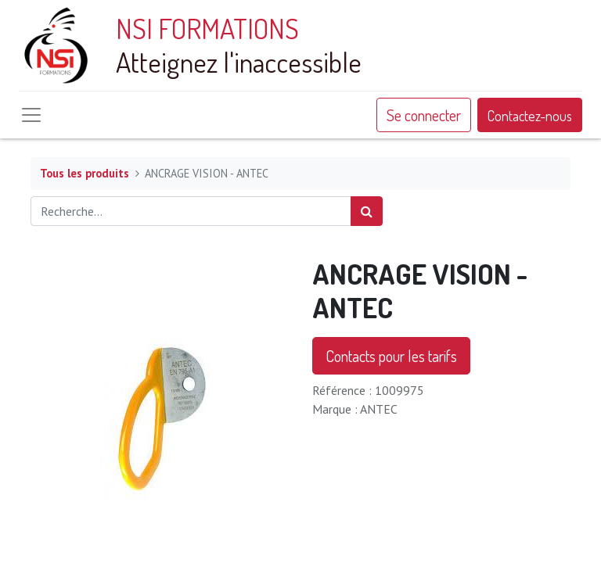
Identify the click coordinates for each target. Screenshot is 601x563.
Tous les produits (84, 173)
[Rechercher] (367, 211)
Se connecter (424, 115)
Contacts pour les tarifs (391, 356)
